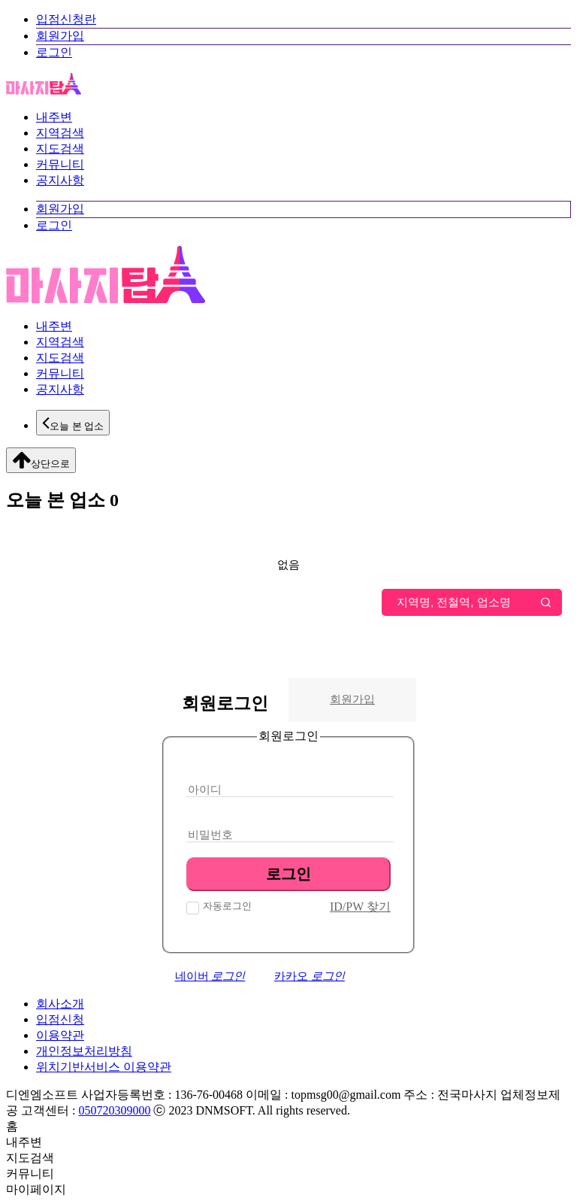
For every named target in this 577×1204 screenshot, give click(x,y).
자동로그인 (225, 905)
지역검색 (60, 132)
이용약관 (60, 1035)
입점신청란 (66, 19)
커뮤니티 (60, 164)
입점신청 (60, 1019)
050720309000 (114, 1110)
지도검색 (60, 148)
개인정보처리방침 (84, 1051)
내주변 (54, 117)
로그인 (54, 52)
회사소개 (60, 1003)
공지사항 (60, 180)
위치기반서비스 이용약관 (103, 1066)
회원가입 (60, 35)
